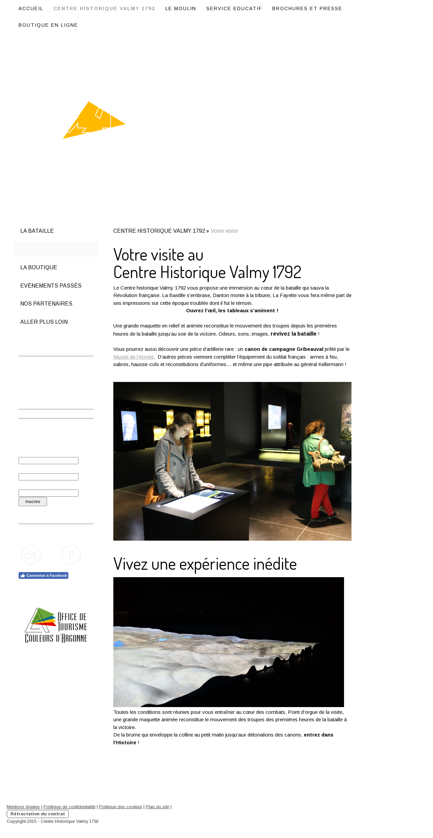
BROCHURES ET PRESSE (307, 8)
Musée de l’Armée (133, 357)
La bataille (37, 231)
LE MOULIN (180, 8)
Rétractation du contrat (37, 813)
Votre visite (39, 249)
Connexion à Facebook (43, 575)
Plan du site (157, 806)
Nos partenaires (46, 304)
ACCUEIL (31, 8)
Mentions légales (23, 806)
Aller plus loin (44, 322)
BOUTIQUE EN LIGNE (48, 25)
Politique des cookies (120, 806)
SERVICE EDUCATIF (234, 8)
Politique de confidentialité (69, 806)
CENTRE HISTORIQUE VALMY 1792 (104, 8)
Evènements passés (51, 286)
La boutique (38, 267)
